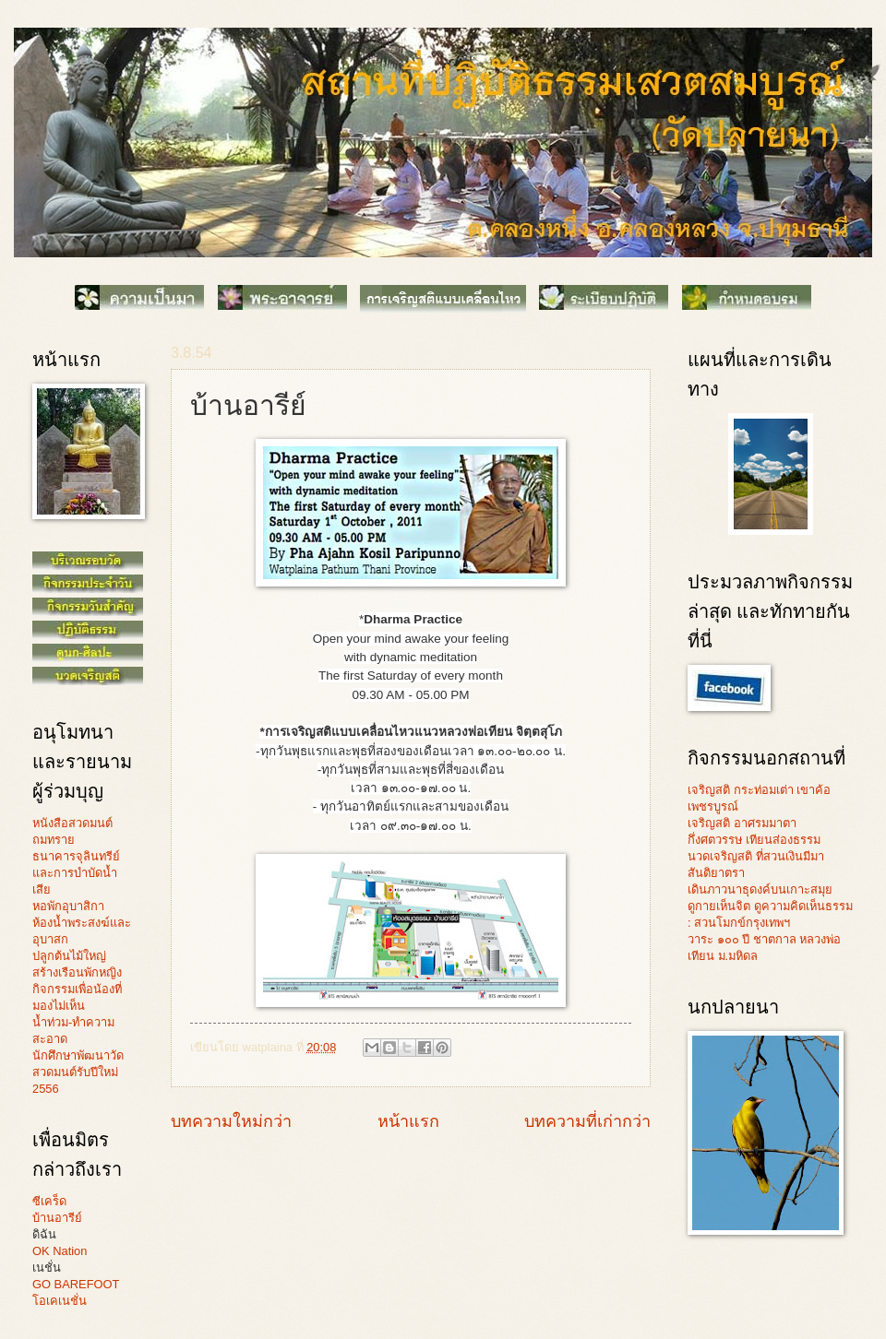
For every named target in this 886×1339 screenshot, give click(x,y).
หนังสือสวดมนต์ (72, 823)
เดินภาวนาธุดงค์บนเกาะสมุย (760, 889)
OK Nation (59, 1251)
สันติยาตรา (716, 873)
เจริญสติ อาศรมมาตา (742, 823)
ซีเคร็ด (49, 1201)
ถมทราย (53, 840)
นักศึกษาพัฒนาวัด (78, 1055)
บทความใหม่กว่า (231, 1121)
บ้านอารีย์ (57, 1218)
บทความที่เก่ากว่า (587, 1121)
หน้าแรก (408, 1121)
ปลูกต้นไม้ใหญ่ (69, 956)
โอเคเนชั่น (59, 1301)
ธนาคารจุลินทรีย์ (76, 856)
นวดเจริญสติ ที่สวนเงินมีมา (756, 856)
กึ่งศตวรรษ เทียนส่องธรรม (754, 840)
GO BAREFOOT (75, 1284)
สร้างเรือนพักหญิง (77, 972)
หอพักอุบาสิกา (68, 906)
